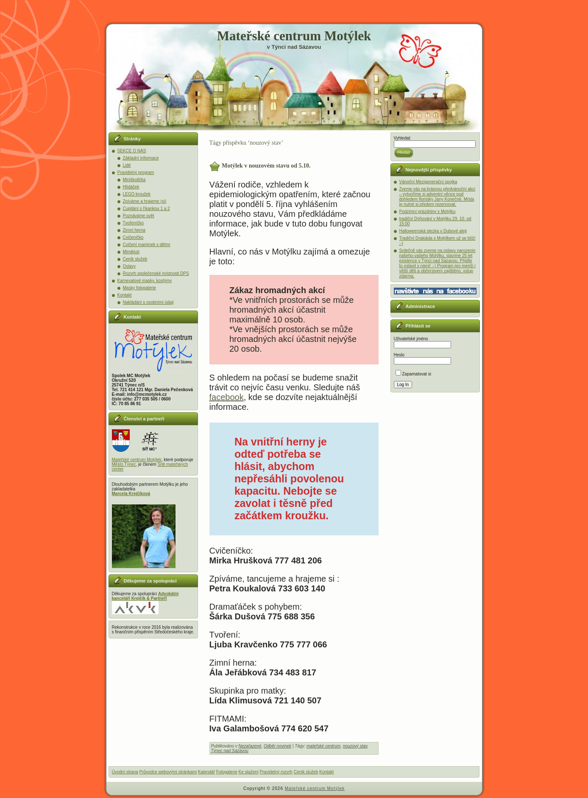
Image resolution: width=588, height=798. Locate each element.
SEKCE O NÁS (131, 150)
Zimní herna (134, 230)
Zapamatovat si (413, 374)
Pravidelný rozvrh (276, 772)
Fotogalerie (226, 772)
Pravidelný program (135, 172)
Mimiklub (131, 251)
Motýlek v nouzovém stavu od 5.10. (266, 165)
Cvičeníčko (133, 237)
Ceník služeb (135, 259)
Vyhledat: (402, 138)
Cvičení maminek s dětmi (146, 244)
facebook (226, 397)
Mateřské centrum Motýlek (294, 35)
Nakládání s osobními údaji (148, 302)
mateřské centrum (323, 746)
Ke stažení (249, 772)
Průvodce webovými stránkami (168, 772)
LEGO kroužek (137, 194)
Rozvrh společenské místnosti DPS (156, 273)
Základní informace (141, 158)
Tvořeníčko (133, 223)
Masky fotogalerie (139, 288)
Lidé (127, 165)
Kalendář (206, 772)
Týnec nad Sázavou (229, 750)
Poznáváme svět (138, 215)
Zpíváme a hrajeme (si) (145, 201)
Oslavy (129, 266)
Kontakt (124, 295)
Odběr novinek (277, 746)
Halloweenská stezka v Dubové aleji (433, 231)
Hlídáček (131, 187)
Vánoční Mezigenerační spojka (428, 181)
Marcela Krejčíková (131, 493)
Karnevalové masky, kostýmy (144, 280)
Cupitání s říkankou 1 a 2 (146, 208)
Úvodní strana (125, 772)
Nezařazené (250, 746)
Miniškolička (134, 179)
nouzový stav (355, 746)
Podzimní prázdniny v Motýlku (427, 211)
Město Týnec (124, 464)
